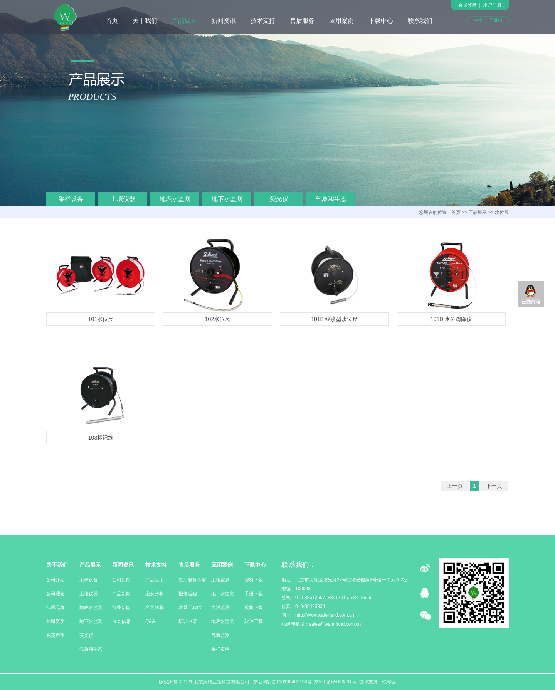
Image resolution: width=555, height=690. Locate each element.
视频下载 (253, 607)
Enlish (495, 20)
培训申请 (187, 621)
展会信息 (121, 621)
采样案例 (220, 649)
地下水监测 (227, 199)
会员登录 (467, 5)
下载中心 (380, 20)
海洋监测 (220, 607)
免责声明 (55, 635)
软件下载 (253, 621)
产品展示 (184, 20)
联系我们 (420, 20)
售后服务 (302, 20)
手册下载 (253, 593)
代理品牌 (55, 607)
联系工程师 (190, 607)
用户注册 (492, 5)
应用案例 (341, 20)
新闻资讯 (223, 20)
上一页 (455, 486)
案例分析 (154, 593)
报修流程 (187, 593)
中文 (478, 20)
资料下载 (253, 580)
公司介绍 (55, 580)
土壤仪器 (123, 199)
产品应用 (154, 580)
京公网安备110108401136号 (281, 682)
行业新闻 (121, 607)
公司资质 (55, 621)
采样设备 (71, 199)
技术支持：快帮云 (377, 682)
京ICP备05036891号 (335, 682)
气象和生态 (331, 199)
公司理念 (55, 593)
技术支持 (263, 20)
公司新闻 (121, 580)
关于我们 (145, 20)
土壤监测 (220, 580)
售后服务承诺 (192, 580)
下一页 (494, 486)
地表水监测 (175, 199)
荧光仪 (279, 199)
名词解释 (154, 607)
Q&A (150, 621)
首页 (112, 20)
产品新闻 (121, 593)
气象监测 (220, 635)
